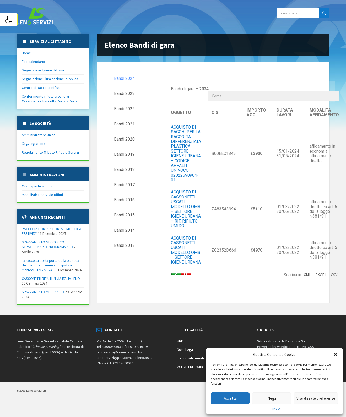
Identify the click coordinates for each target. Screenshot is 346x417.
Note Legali (185, 349)
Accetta (230, 398)
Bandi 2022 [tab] (124, 108)
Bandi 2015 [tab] (124, 215)
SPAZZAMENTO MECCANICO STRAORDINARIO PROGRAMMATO (47, 244)
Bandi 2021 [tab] (124, 123)
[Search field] (303, 13)
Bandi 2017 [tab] (124, 184)
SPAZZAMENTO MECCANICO (43, 292)
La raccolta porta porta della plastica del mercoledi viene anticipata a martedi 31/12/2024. (50, 265)
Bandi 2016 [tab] (124, 199)
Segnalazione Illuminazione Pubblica (50, 78)
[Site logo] (35, 23)
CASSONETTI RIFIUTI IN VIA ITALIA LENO (51, 278)
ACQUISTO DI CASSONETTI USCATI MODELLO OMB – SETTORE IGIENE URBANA (186, 250)
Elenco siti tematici (192, 358)
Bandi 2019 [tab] (124, 154)
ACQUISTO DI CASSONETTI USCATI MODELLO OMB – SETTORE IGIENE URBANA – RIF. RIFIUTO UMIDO (186, 209)
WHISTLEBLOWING (190, 367)
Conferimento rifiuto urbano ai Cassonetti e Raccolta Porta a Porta (50, 98)
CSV (334, 274)
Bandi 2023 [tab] (124, 93)
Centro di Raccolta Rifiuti (41, 87)
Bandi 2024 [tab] (124, 78)
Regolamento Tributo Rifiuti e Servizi (50, 152)
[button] (335, 354)
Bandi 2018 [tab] (124, 169)
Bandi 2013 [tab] (124, 245)
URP (180, 340)
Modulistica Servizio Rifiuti (42, 194)
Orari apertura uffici (37, 186)
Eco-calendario (33, 61)
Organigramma (33, 143)
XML (307, 274)
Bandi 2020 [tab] (124, 139)
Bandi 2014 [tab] (124, 230)
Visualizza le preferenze (315, 398)
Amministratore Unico (39, 134)
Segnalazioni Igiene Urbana (43, 70)
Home (26, 53)
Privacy (276, 408)
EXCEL (321, 274)
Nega (271, 398)
